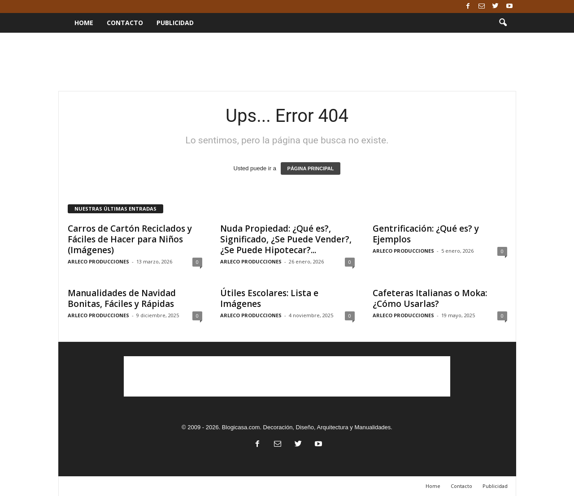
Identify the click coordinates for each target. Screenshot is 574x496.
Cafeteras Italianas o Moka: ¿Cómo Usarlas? (430, 298)
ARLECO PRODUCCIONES (98, 261)
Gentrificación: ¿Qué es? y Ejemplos (426, 234)
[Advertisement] (287, 62)
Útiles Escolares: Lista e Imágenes (269, 298)
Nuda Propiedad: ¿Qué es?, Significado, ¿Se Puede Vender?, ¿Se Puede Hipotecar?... (286, 239)
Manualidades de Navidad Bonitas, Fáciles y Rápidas (122, 298)
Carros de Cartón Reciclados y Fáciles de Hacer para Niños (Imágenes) (130, 239)
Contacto (125, 22)
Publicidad (175, 22)
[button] (503, 23)
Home (83, 22)
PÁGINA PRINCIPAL (310, 168)
